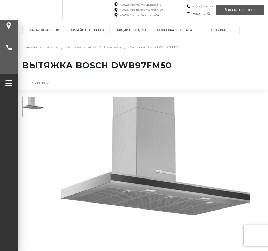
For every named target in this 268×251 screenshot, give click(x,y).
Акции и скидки (131, 30)
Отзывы (218, 30)
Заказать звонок (240, 10)
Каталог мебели (44, 30)
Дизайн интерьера (87, 30)
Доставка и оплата (174, 30)
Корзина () (200, 13)
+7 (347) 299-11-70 (202, 6)
